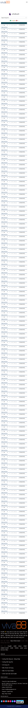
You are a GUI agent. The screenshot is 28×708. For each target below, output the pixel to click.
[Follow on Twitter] (2, 701)
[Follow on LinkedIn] (6, 701)
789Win (17, 648)
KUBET (7, 648)
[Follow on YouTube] (8, 701)
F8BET (25, 646)
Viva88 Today (10, 691)
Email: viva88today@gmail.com (9, 689)
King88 (9, 646)
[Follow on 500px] (13, 701)
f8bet (6, 650)
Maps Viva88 (8, 693)
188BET (3, 648)
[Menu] (27, 2)
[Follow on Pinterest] (4, 701)
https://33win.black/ (15, 640)
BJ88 (11, 648)
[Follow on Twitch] (15, 701)
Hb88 (15, 646)
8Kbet (19, 646)
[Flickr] (10, 701)
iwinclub (3, 650)
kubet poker (23, 648)
